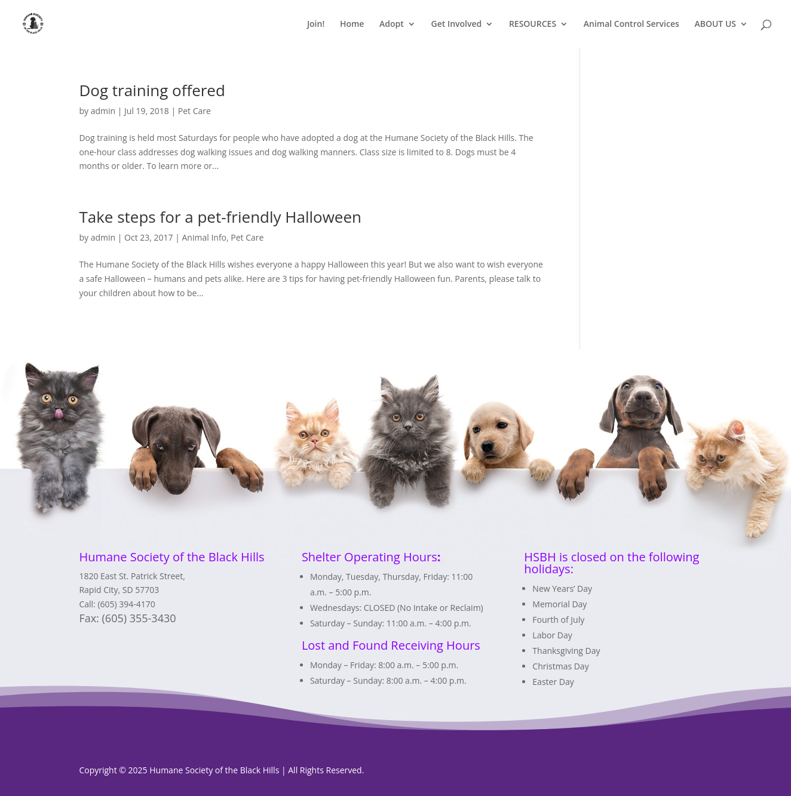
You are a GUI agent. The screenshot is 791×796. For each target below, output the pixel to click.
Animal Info (204, 237)
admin (103, 110)
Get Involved (456, 24)
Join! (315, 24)
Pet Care (194, 110)
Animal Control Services (631, 24)
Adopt (391, 24)
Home (352, 24)
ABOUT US (715, 24)
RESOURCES (532, 24)
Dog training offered (152, 90)
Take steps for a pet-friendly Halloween (220, 217)
